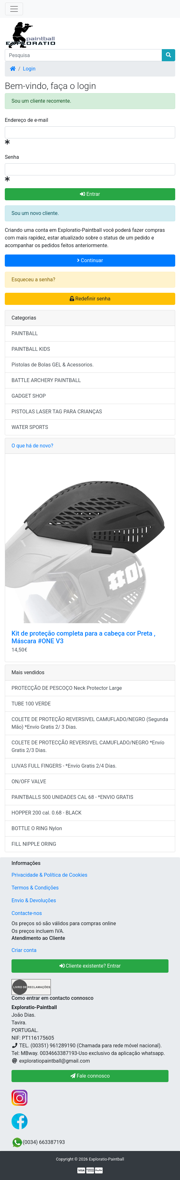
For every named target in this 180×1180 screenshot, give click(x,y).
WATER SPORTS (30, 427)
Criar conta (24, 950)
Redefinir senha (90, 299)
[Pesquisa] (83, 55)
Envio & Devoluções (34, 900)
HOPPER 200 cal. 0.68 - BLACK (47, 813)
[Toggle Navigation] (14, 9)
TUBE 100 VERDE (31, 704)
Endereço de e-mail (26, 120)
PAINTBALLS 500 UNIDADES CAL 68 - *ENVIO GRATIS (72, 797)
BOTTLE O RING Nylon (37, 828)
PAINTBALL (25, 333)
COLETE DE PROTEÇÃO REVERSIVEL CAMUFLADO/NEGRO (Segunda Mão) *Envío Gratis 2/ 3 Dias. (90, 723)
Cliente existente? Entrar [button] (90, 966)
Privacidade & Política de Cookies (49, 875)
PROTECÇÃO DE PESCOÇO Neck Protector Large (67, 688)
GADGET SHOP (29, 396)
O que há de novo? (32, 446)
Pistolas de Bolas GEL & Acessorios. (53, 365)
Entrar (90, 194)
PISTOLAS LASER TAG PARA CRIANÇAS (57, 412)
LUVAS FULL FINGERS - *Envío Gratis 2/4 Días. (64, 766)
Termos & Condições (35, 888)
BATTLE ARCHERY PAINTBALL (46, 380)
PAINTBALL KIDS (31, 349)
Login (29, 69)
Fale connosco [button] (90, 1076)
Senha (12, 157)
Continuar (90, 260)
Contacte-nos (27, 913)
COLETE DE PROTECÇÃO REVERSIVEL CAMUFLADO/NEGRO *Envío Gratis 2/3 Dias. (88, 746)
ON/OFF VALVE (29, 781)
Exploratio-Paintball (106, 1159)
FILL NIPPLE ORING (34, 844)
